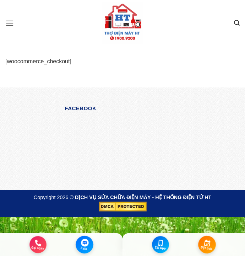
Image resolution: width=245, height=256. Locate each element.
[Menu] (9, 23)
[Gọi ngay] (38, 244)
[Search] (237, 23)
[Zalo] (84, 245)
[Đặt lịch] (207, 245)
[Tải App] (161, 244)
